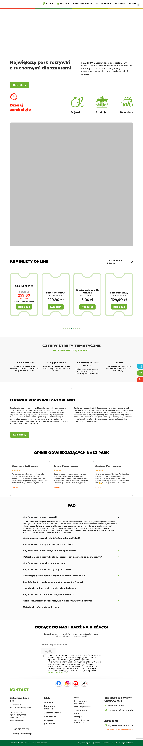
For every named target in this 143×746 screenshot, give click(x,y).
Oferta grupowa (80, 710)
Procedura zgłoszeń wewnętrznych (118, 729)
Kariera (97, 743)
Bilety (47, 698)
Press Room (108, 743)
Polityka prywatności (124, 743)
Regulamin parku (85, 743)
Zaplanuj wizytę (52, 713)
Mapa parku (79, 717)
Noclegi (77, 713)
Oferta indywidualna (82, 707)
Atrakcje (48, 702)
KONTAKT (19, 689)
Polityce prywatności (57, 673)
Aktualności (50, 717)
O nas (76, 698)
